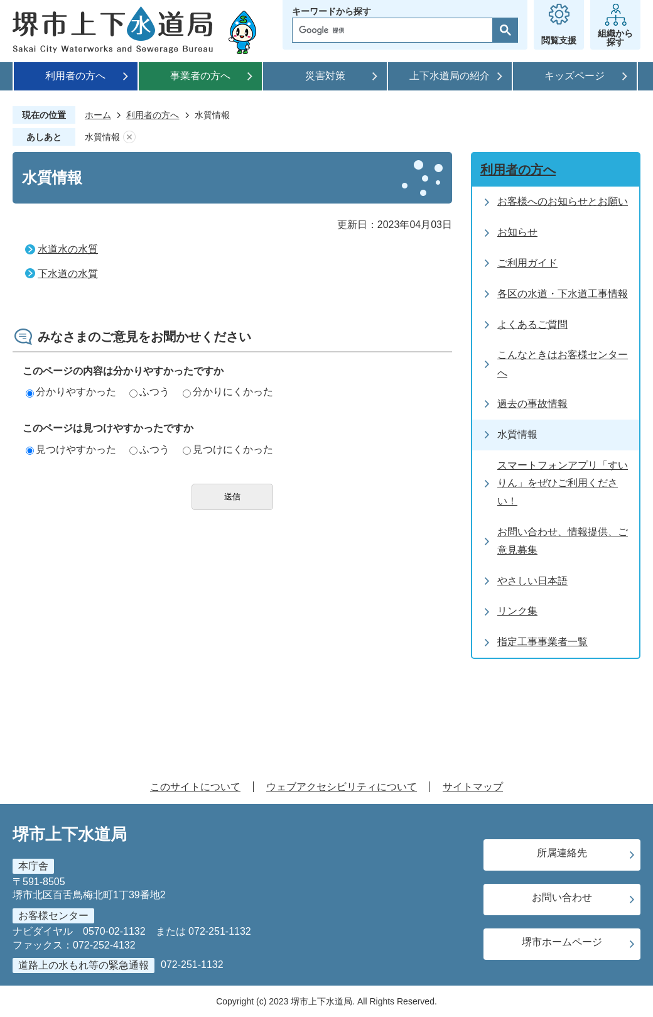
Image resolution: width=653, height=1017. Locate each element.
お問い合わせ (562, 897)
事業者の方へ (200, 75)
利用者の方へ (75, 75)
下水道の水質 (68, 273)
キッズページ (574, 75)
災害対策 (325, 75)
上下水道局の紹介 (449, 75)
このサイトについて (195, 786)
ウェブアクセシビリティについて (341, 786)
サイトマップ (473, 786)
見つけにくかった (228, 449)
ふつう (149, 391)
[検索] (395, 30)
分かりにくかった (228, 391)
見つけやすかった (71, 449)
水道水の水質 (68, 249)
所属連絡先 (562, 852)
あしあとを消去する (129, 137)
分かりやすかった (71, 391)
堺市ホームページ (562, 942)
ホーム (98, 115)
